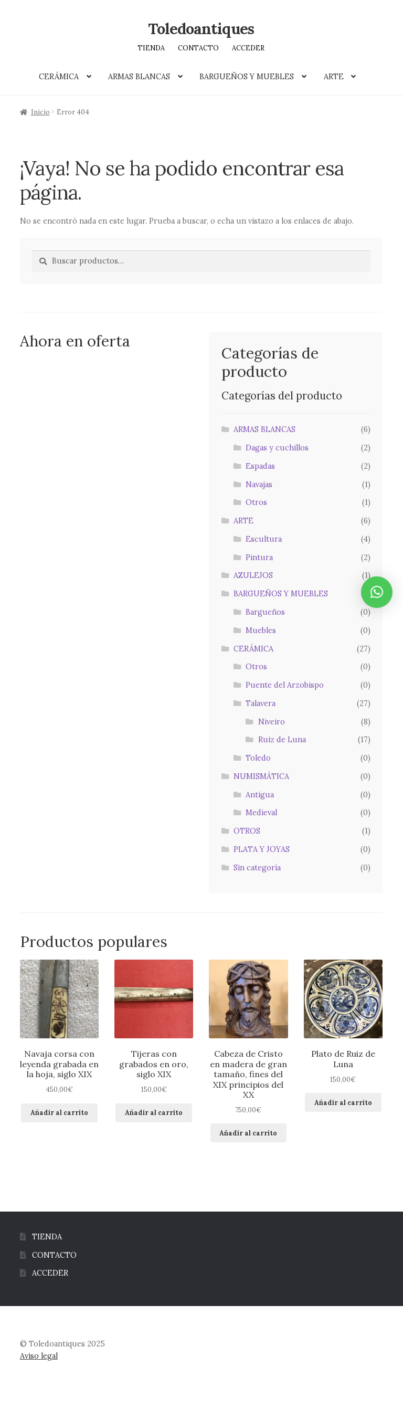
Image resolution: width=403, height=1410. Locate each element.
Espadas (260, 466)
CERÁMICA (59, 76)
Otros (256, 502)
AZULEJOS (253, 575)
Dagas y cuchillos (277, 448)
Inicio (40, 112)
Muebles (261, 630)
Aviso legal (39, 1356)
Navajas (259, 484)
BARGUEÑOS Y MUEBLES (246, 76)
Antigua (260, 794)
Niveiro (271, 722)
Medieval (261, 812)
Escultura (264, 539)
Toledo (258, 758)
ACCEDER (248, 48)
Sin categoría (257, 867)
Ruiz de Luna (282, 739)
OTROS (247, 831)
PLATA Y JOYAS (262, 849)
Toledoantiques (201, 28)
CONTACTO (198, 48)
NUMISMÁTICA (261, 776)
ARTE (334, 76)
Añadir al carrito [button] (59, 1112)
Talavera (260, 703)
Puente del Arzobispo (285, 685)
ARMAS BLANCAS (139, 76)
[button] (377, 592)
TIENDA (151, 48)
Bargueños (265, 612)
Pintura (259, 557)
